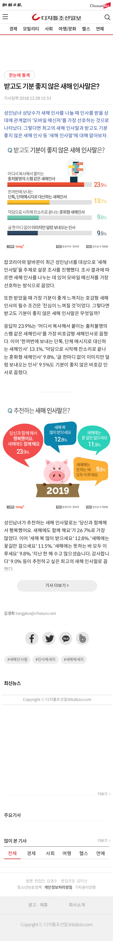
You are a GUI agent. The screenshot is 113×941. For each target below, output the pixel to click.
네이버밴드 (82, 638)
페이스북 (31, 638)
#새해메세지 (74, 659)
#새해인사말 (17, 659)
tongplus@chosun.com (36, 613)
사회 (49, 29)
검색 (107, 17)
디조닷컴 (56, 17)
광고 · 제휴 (38, 905)
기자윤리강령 (85, 887)
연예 (100, 29)
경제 (13, 29)
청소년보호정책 (29, 887)
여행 (66, 853)
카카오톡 (65, 638)
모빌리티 (31, 29)
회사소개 (77, 905)
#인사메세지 (46, 659)
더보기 (102, 794)
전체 (12, 853)
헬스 (86, 29)
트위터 (48, 638)
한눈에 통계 (19, 75)
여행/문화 (67, 29)
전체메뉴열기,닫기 (5, 16)
